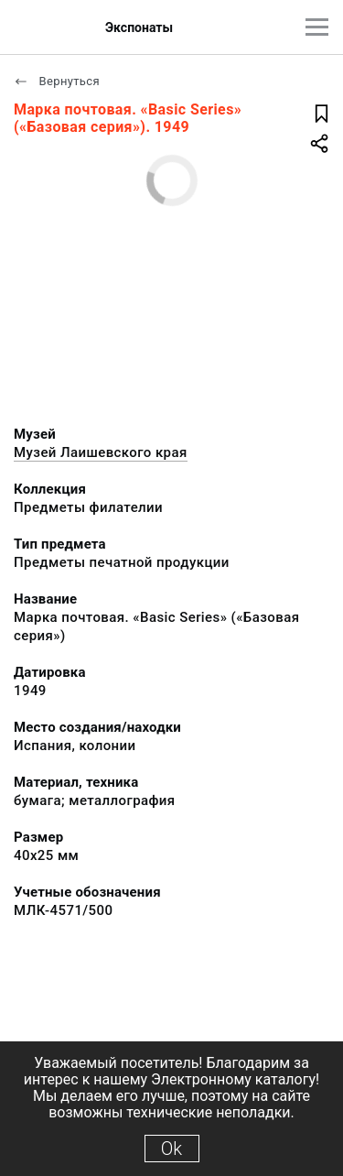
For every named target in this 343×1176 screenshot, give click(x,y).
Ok (171, 1149)
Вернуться (57, 81)
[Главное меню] (317, 27)
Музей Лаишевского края (101, 452)
